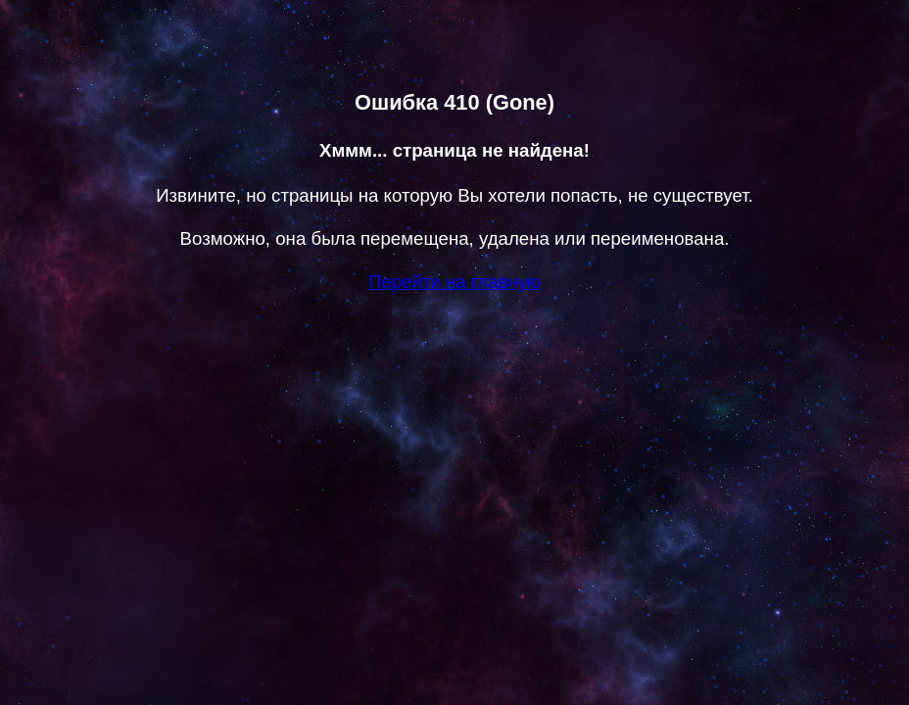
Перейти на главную (454, 281)
